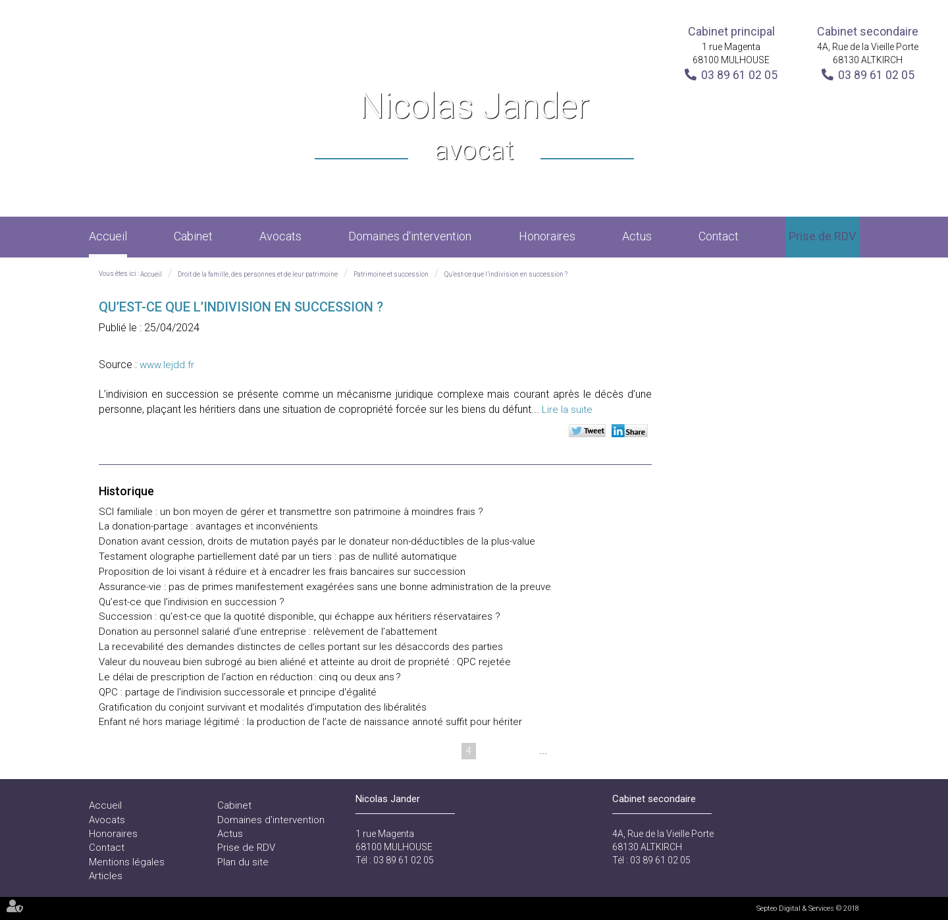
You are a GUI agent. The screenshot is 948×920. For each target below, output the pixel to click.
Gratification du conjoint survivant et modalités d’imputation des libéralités (263, 707)
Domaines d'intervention (409, 236)
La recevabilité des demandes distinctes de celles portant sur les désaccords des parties (301, 647)
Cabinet (193, 236)
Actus (637, 236)
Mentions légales (127, 862)
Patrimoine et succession (391, 274)
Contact (718, 236)
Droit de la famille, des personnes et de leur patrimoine (258, 274)
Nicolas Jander (474, 127)
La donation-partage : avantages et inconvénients (208, 526)
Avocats (280, 236)
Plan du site (243, 862)
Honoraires (547, 236)
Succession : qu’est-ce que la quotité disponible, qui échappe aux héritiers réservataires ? (299, 616)
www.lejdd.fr (167, 365)
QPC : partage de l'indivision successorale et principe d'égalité (238, 692)
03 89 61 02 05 (739, 75)
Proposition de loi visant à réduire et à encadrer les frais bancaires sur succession (282, 572)
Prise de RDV (822, 236)
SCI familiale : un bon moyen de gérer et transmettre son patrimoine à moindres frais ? (291, 512)
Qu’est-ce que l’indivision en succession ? (505, 274)
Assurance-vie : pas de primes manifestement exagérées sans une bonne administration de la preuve (325, 587)
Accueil (108, 236)
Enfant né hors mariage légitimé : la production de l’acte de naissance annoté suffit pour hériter (310, 722)
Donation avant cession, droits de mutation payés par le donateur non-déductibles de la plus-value (317, 541)
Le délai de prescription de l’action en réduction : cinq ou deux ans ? (250, 677)
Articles (105, 876)
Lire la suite (567, 410)
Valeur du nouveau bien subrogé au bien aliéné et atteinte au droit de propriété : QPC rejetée (305, 662)
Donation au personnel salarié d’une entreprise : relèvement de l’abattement (268, 631)
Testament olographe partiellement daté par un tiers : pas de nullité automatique (278, 556)
